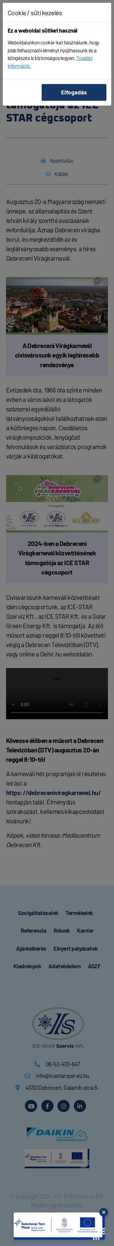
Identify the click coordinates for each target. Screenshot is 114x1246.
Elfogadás (74, 92)
